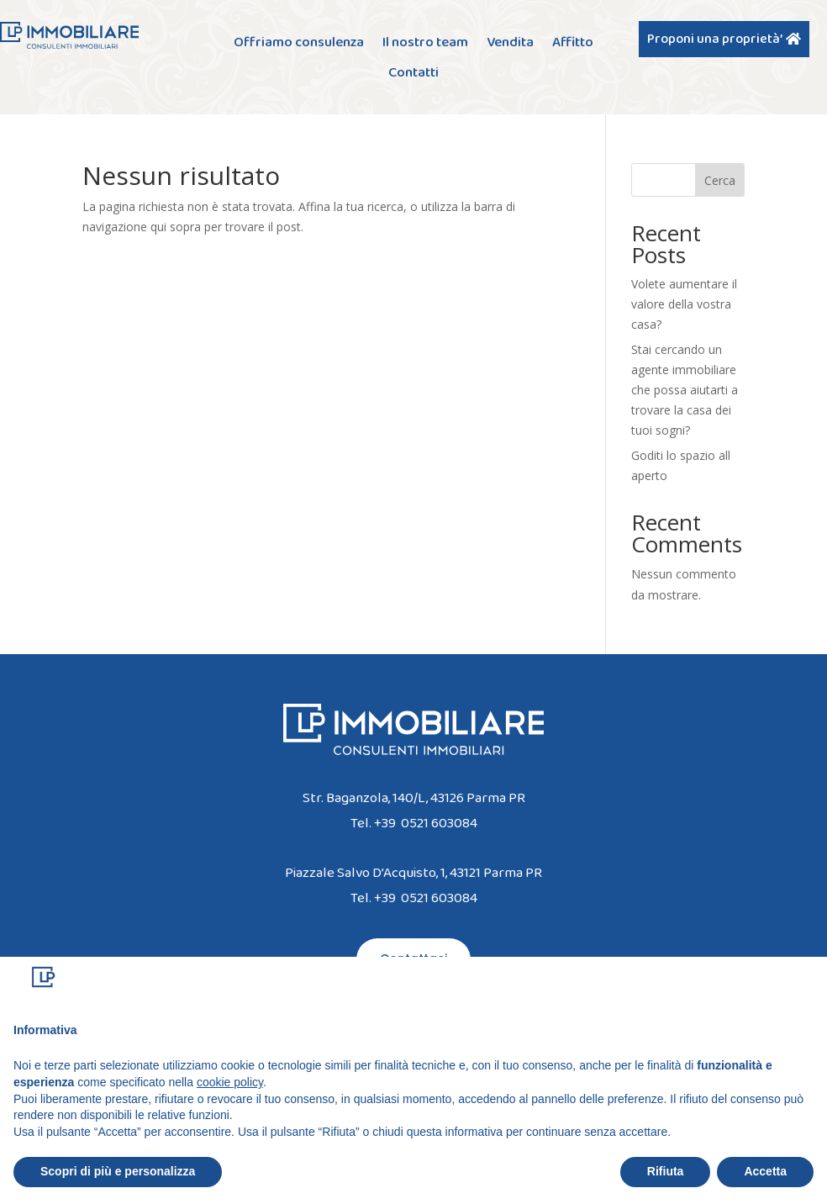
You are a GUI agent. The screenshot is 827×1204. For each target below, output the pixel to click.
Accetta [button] (765, 1171)
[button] (805, 983)
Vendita (510, 44)
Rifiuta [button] (665, 1171)
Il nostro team (425, 44)
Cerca (719, 180)
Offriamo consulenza (299, 44)
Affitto (572, 44)
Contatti (413, 74)
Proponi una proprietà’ (714, 39)
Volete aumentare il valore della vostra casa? (684, 304)
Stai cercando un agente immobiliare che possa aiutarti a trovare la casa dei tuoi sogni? (684, 389)
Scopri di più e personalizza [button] (117, 1171)
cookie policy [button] (230, 1082)
